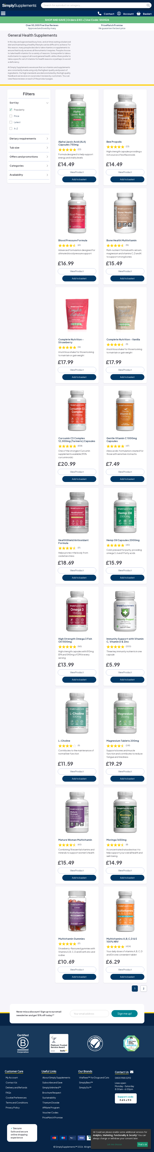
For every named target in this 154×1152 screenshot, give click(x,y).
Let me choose (114, 1144)
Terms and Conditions (17, 1102)
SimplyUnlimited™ (51, 1087)
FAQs (8, 1092)
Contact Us (11, 1082)
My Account (12, 1077)
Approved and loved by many (42, 27)
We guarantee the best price (112, 27)
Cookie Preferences (16, 1097)
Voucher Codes (50, 1112)
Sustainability (49, 1097)
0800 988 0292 (123, 1078)
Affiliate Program (51, 1107)
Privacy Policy (13, 1107)
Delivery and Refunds (16, 1087)
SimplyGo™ (85, 1087)
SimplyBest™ (86, 1082)
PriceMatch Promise (52, 1117)
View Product (77, 172)
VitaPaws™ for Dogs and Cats (94, 1077)
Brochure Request (51, 1092)
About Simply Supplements (56, 1077)
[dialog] (121, 1139)
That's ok (142, 1144)
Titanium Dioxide (50, 1102)
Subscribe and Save (52, 1082)
